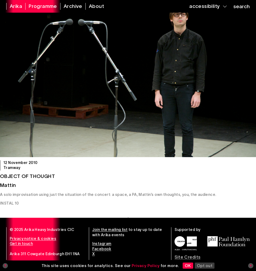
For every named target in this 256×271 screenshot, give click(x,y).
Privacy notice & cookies (33, 238)
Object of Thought (27, 176)
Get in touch (21, 243)
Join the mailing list (110, 230)
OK (188, 265)
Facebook (101, 249)
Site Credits (187, 257)
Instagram (101, 243)
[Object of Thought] (128, 85)
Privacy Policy (146, 265)
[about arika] (93, 6)
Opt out (204, 265)
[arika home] (12, 6)
